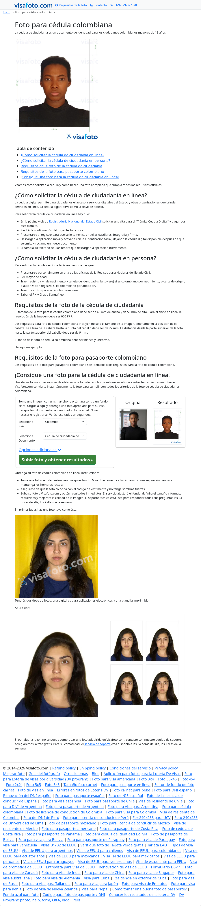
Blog (96, 773)
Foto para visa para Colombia (131, 812)
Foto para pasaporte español (80, 795)
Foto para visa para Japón (96, 883)
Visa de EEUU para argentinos (47, 850)
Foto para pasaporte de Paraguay (96, 839)
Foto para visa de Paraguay (152, 839)
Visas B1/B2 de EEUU (59, 845)
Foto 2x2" (14, 784)
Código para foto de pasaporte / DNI (73, 894)
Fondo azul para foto (21, 894)
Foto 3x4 (146, 779)
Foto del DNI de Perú (41, 817)
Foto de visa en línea (35, 790)
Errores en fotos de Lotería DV (82, 790)
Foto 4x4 (188, 779)
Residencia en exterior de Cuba (140, 878)
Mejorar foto (14, 773)
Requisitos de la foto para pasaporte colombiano (62, 171)
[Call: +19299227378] (124, 5)
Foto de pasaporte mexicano (71, 823)
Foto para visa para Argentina (133, 806)
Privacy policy (166, 768)
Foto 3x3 (52, 784)
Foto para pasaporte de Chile (110, 801)
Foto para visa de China (104, 872)
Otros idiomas (76, 773)
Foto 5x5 (33, 784)
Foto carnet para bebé (131, 790)
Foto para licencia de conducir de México (135, 823)
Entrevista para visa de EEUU (70, 867)
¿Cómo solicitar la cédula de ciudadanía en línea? (62, 154)
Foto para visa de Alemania (57, 878)
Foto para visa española (61, 801)
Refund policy (63, 768)
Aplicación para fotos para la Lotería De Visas (142, 773)
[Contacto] (99, 5)
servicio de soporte (97, 744)
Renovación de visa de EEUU (123, 867)
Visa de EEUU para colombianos (154, 850)
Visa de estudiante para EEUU (161, 861)
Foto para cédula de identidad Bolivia (115, 834)
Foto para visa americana (113, 779)
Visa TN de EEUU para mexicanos (131, 856)
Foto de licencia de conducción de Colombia (64, 812)
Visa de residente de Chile (161, 801)
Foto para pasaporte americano (69, 828)
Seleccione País (26, 424)
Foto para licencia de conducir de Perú (96, 817)
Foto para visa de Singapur (151, 872)
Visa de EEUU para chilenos (100, 850)
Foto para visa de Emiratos (144, 883)
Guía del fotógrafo (44, 773)
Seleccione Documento (27, 438)
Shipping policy (92, 768)
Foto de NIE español (126, 795)
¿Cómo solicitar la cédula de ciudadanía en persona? (65, 160)
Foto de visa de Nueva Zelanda (51, 889)
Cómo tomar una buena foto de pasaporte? (149, 889)
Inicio (6, 12)
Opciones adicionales (40, 449)
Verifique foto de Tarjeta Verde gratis (111, 845)
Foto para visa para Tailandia (46, 883)
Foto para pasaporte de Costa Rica (129, 828)
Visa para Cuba (96, 878)
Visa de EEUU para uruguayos (48, 861)
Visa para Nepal (95, 889)
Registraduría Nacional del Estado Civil (75, 221)
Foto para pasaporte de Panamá (52, 834)
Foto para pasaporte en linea (125, 784)
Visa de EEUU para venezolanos (105, 861)
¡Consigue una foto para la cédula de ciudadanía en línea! (70, 176)
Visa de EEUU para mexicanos (74, 856)
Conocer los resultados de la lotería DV (142, 894)
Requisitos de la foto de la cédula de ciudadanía (61, 165)
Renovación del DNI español (27, 795)
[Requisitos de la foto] (71, 5)
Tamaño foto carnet (80, 784)
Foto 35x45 (167, 779)
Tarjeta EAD (157, 845)
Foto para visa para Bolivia (40, 839)
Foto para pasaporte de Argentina (75, 806)
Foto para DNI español (173, 790)
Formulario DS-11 (166, 867)
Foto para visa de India (61, 872)
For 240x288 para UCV (151, 817)
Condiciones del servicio (130, 768)
